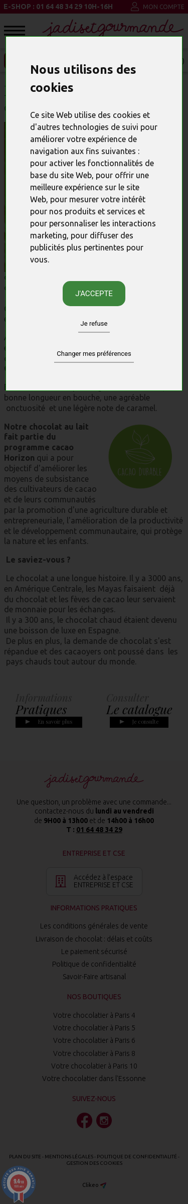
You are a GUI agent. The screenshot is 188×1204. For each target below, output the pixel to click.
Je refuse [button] (94, 323)
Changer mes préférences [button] (94, 353)
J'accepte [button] (94, 293)
